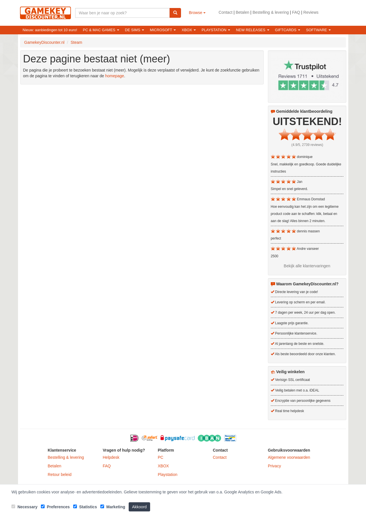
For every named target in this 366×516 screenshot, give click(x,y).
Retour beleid (59, 474)
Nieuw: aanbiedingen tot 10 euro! (50, 30)
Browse (197, 12)
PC (160, 457)
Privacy (274, 466)
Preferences (55, 507)
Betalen (242, 12)
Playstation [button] (216, 30)
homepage (114, 76)
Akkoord (139, 507)
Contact (225, 12)
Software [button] (318, 30)
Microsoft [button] (163, 30)
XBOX (163, 466)
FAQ (296, 12)
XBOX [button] (189, 30)
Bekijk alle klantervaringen (307, 266)
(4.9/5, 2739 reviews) (307, 145)
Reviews (311, 12)
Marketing (112, 507)
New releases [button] (252, 30)
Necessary (24, 507)
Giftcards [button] (288, 30)
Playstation (167, 474)
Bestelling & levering (270, 12)
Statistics (85, 507)
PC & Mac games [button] (101, 30)
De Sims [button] (134, 30)
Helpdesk (111, 457)
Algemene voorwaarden (289, 457)
